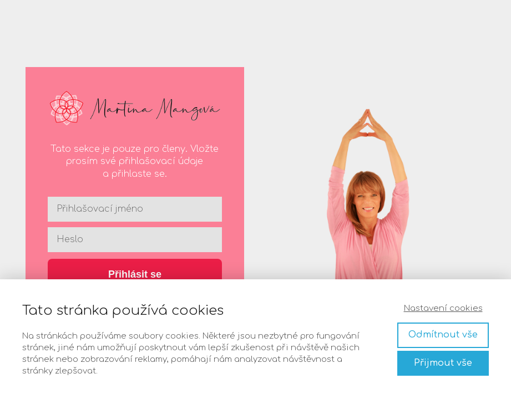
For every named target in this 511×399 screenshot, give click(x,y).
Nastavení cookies (443, 308)
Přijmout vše (443, 363)
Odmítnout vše (443, 335)
